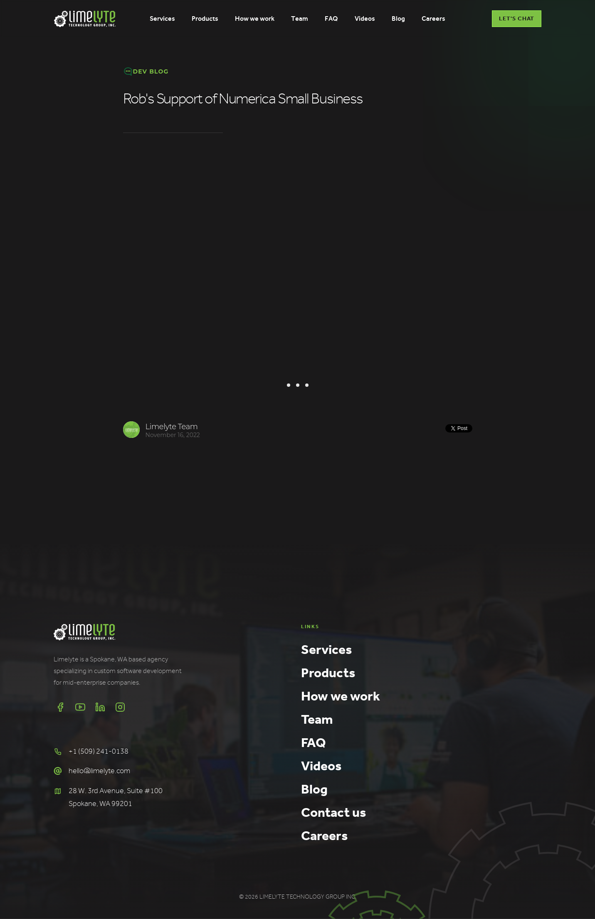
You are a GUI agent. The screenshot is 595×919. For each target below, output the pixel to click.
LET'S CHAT (516, 18)
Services (326, 649)
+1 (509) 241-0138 (98, 751)
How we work (340, 696)
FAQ (313, 742)
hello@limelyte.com (99, 771)
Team (317, 719)
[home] (85, 18)
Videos (321, 766)
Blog (314, 789)
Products (328, 673)
